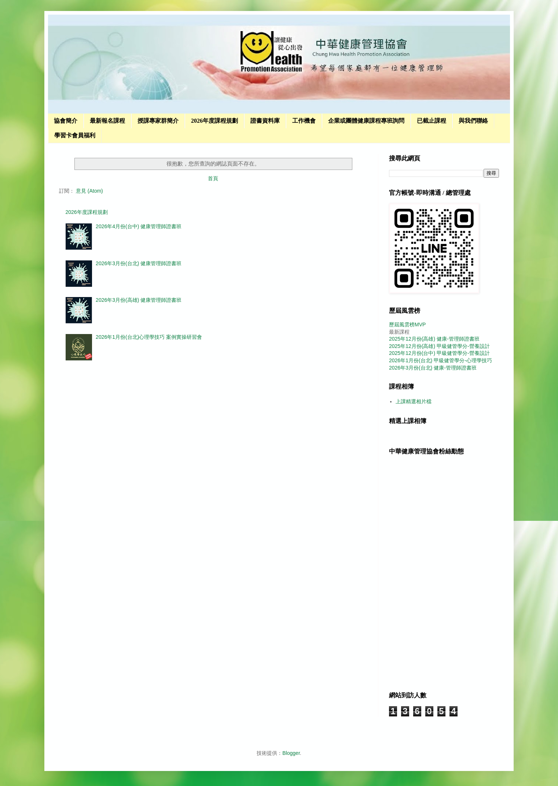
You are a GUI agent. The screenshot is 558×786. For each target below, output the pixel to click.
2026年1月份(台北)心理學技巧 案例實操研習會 (149, 337)
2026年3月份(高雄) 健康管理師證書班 (138, 300)
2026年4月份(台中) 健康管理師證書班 (138, 226)
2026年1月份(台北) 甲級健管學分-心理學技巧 (440, 360)
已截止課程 (431, 121)
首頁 (213, 178)
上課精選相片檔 (414, 401)
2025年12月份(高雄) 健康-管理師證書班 (434, 339)
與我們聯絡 (473, 121)
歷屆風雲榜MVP (407, 324)
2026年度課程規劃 (214, 121)
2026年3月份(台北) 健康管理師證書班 (138, 263)
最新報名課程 (107, 121)
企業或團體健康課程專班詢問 (366, 121)
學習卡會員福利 (74, 135)
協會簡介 (65, 121)
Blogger (291, 753)
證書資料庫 (265, 121)
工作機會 (304, 121)
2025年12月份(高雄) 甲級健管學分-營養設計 (439, 346)
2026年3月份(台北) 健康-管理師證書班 (433, 368)
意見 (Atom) (89, 191)
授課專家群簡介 (158, 121)
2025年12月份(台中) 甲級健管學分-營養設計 (439, 353)
